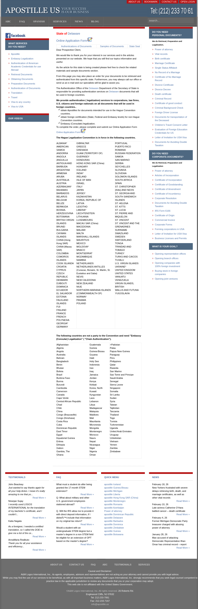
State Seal (134, 46)
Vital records (161, 54)
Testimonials (123, 564)
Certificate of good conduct (168, 103)
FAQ (93, 564)
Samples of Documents (112, 46)
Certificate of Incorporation (168, 180)
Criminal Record (163, 98)
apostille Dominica (113, 524)
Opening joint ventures (166, 279)
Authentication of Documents (25, 88)
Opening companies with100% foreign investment (167, 264)
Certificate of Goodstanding (169, 184)
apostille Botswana (113, 534)
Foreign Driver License (166, 112)
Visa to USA (17, 106)
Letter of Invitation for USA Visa (171, 137)
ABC (105, 564)
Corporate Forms (163, 224)
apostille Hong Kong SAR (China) (121, 497)
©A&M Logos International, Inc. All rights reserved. (92, 591)
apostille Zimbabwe (114, 527)
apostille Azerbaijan (114, 507)
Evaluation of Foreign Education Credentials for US (171, 131)
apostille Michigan (113, 491)
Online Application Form (74, 40)
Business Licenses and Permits (171, 238)
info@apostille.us (100, 604)
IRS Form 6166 (162, 211)
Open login (188, 1)
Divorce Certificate (164, 85)
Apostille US (48, 10)
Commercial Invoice (165, 220)
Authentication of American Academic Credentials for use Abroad (26, 66)
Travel (14, 97)
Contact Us (169, 1)
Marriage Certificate (165, 63)
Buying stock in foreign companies (166, 272)
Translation (16, 93)
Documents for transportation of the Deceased (171, 119)
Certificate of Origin (164, 215)
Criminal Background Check (169, 108)
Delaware (74, 33)
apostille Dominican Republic (119, 514)
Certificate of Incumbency (168, 193)
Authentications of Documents (76, 46)
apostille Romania (113, 504)
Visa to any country (20, 102)
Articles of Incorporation (167, 175)
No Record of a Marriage (167, 72)
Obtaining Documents (22, 79)
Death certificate (163, 94)
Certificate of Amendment (168, 189)
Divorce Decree (163, 89)
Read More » (39, 497)
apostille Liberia (112, 494)
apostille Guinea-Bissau (116, 487)
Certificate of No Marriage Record (168, 79)
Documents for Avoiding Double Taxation (171, 144)
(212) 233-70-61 (172, 11)
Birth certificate (162, 58)
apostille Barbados (113, 521)
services (144, 564)
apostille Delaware (113, 517)
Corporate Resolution (166, 198)
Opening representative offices (170, 253)
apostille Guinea (112, 531)
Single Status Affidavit (166, 68)
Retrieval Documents (21, 74)
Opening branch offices (166, 258)
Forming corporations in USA (169, 229)
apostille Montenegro (114, 501)
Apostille (15, 54)
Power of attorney (164, 49)
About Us (134, 1)
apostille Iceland (112, 484)
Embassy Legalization (22, 58)
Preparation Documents (23, 83)
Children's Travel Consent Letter (171, 125)
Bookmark (151, 1)
